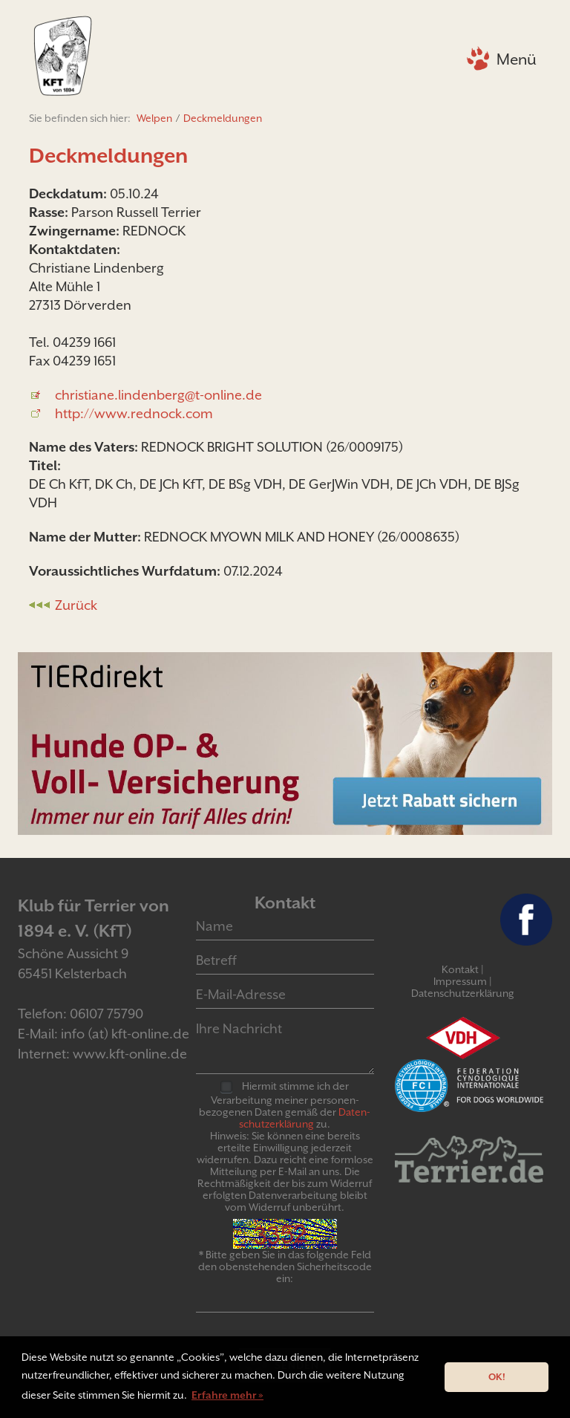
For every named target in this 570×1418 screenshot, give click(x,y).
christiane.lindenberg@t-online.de (158, 395)
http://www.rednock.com (134, 413)
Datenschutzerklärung (462, 993)
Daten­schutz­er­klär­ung (304, 1118)
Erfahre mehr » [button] (227, 1395)
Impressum (460, 981)
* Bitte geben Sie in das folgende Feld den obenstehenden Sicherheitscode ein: (285, 1266)
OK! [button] (496, 1376)
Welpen (154, 118)
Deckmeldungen (222, 118)
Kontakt (460, 969)
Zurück (76, 605)
